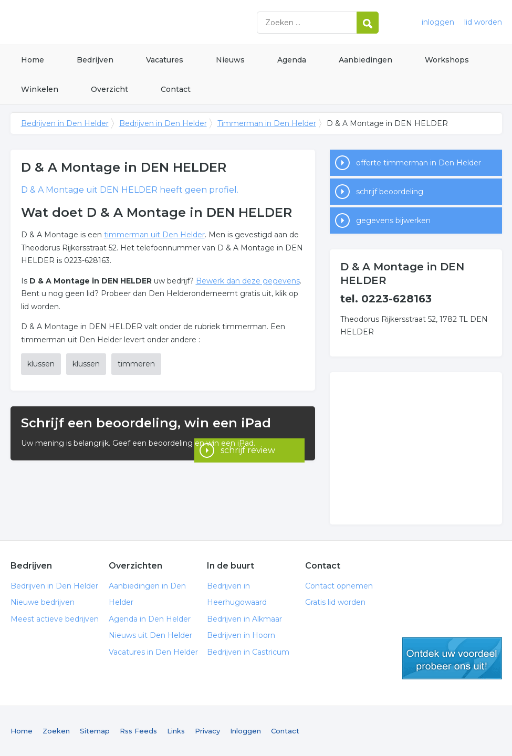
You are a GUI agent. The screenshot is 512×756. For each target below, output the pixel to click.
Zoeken (56, 731)
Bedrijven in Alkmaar (244, 619)
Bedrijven (95, 60)
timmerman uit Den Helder (154, 234)
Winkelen (39, 89)
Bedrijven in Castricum (248, 652)
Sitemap (95, 731)
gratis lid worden (452, 658)
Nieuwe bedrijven (43, 602)
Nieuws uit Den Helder (150, 635)
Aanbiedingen (365, 60)
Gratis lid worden (335, 602)
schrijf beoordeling (389, 191)
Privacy (207, 731)
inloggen (438, 22)
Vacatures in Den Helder (153, 652)
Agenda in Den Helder (150, 619)
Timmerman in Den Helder (266, 123)
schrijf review (248, 446)
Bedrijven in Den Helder (142, 22)
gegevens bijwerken (393, 220)
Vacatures (164, 60)
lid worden (483, 22)
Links (176, 731)
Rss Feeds (138, 731)
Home (32, 60)
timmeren (136, 364)
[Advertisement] (416, 448)
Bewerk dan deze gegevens (248, 281)
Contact (176, 89)
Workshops (447, 60)
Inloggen (245, 731)
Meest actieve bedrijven (55, 619)
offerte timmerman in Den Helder (418, 162)
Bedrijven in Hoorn (241, 635)
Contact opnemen (339, 586)
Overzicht (109, 89)
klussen (41, 364)
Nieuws (230, 60)
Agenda (291, 60)
